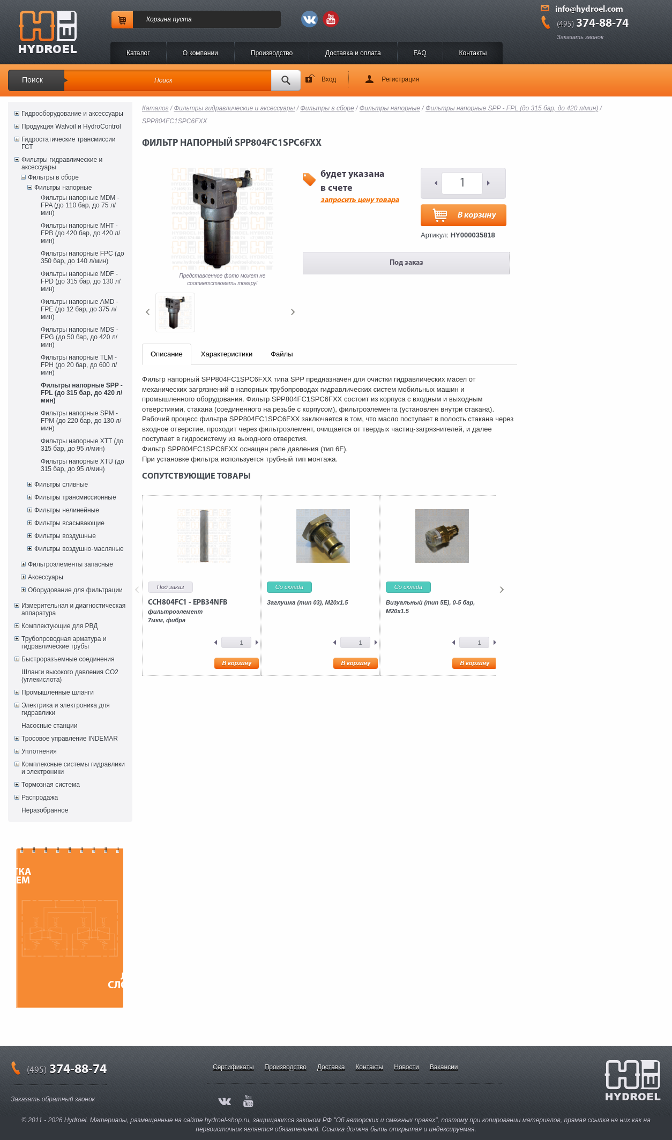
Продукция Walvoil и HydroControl (71, 126)
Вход (329, 79)
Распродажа (39, 797)
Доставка (331, 1067)
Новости (406, 1067)
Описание (167, 354)
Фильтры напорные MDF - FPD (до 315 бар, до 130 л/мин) (81, 281)
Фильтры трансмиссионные (75, 497)
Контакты (473, 53)
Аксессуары (45, 577)
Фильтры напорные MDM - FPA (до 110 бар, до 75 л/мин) (80, 205)
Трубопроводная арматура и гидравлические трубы (63, 642)
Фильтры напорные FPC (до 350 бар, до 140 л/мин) (82, 257)
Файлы (282, 354)
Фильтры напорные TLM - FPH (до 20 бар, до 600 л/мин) (79, 365)
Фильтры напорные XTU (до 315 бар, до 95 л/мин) (82, 465)
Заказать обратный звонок (53, 1099)
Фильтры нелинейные (66, 510)
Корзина (158, 19)
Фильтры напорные (63, 187)
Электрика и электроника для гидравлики (65, 709)
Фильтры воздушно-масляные (79, 549)
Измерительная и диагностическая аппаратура (73, 609)
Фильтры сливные (61, 484)
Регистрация (400, 79)
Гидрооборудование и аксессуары (72, 113)
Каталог (138, 53)
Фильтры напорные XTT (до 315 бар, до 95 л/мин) (82, 444)
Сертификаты (233, 1067)
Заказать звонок (580, 37)
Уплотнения (39, 751)
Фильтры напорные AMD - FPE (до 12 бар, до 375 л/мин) (79, 309)
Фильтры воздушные (65, 536)
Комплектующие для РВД (59, 626)
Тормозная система (50, 784)
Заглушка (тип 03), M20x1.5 (307, 602)
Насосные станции (49, 725)
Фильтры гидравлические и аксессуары (61, 163)
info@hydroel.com (589, 9)
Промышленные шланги (57, 692)
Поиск (32, 80)
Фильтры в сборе (53, 177)
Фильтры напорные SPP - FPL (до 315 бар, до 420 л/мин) (82, 393)
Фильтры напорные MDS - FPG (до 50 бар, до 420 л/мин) (79, 337)
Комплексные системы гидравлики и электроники (73, 768)
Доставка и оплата (353, 53)
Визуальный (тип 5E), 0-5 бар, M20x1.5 (430, 606)
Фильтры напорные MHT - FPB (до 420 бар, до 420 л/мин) (80, 233)
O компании (200, 53)
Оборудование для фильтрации (75, 590)
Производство (272, 53)
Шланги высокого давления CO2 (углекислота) (69, 675)
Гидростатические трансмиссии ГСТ (68, 143)
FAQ (420, 53)
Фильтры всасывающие (69, 523)
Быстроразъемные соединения (68, 659)
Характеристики (226, 354)
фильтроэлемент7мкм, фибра (187, 611)
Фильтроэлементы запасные (70, 564)
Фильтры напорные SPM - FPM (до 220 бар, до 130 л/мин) (81, 420)
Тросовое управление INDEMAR (69, 738)
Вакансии (444, 1067)
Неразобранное (44, 810)
